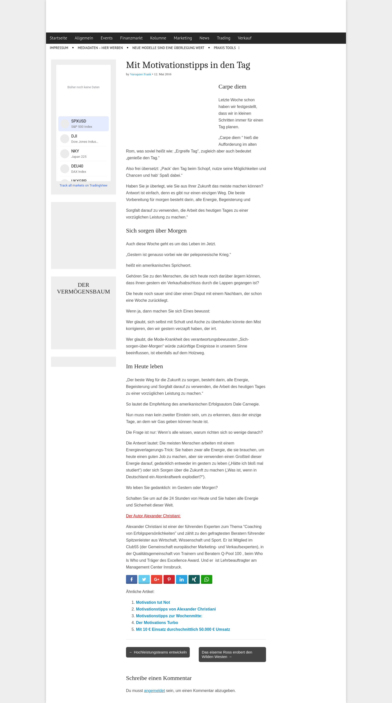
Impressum (59, 48)
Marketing (183, 38)
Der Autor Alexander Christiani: (153, 516)
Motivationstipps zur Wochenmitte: (169, 616)
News (205, 38)
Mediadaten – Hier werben (100, 48)
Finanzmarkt (131, 38)
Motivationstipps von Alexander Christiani (176, 609)
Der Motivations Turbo (157, 622)
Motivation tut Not (153, 602)
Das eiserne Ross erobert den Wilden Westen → (227, 654)
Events (107, 38)
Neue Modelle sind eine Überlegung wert (168, 48)
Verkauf (245, 38)
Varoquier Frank (140, 74)
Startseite (58, 38)
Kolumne (158, 38)
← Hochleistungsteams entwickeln (158, 652)
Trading (223, 38)
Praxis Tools (225, 48)
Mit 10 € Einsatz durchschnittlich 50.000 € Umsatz (183, 629)
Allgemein (84, 38)
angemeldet (154, 690)
